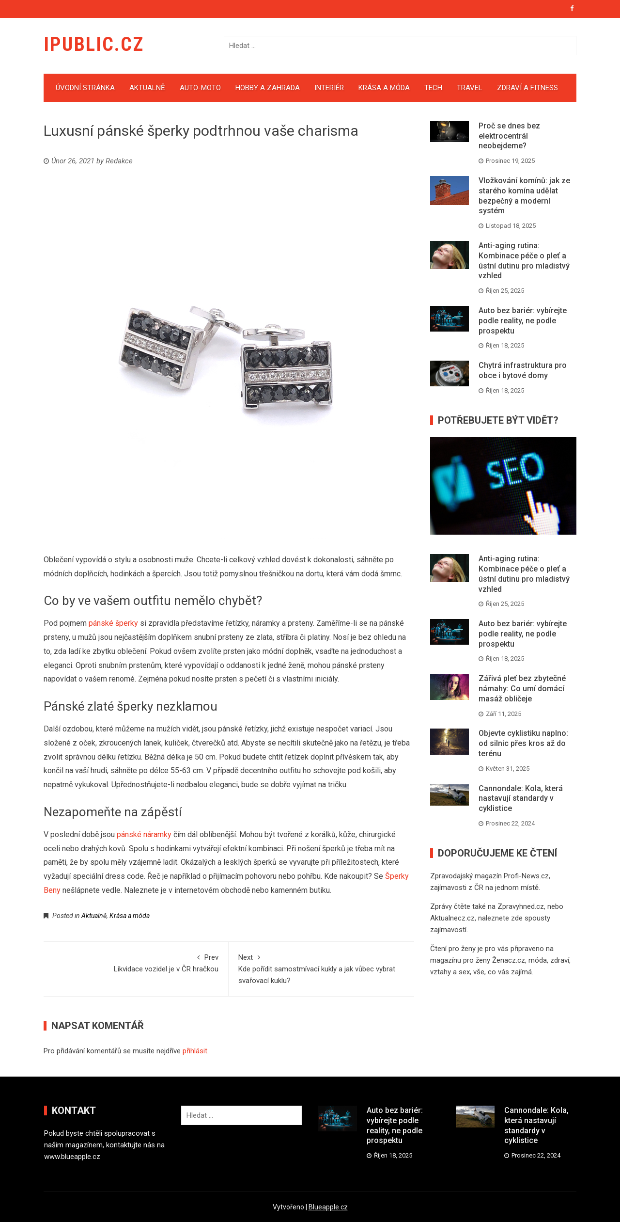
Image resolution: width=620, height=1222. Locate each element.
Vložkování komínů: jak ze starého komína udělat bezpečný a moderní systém (524, 195)
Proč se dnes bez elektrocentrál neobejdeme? (509, 136)
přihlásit (195, 1051)
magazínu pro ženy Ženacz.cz (477, 960)
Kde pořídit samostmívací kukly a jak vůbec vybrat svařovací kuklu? (321, 968)
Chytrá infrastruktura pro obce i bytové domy (523, 370)
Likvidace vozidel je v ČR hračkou (135, 962)
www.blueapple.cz (72, 1156)
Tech (433, 87)
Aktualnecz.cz (452, 918)
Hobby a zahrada (267, 87)
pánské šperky (113, 623)
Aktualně (147, 87)
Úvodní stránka (85, 87)
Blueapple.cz (328, 1207)
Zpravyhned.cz (520, 906)
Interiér (329, 87)
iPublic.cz (94, 44)
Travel (469, 87)
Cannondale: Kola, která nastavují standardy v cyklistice (521, 798)
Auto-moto (200, 87)
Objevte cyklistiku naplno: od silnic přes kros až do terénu (523, 743)
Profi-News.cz (526, 876)
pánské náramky (144, 834)
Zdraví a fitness (527, 87)
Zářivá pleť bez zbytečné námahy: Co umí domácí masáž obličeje (522, 688)
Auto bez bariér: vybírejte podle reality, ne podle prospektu (523, 320)
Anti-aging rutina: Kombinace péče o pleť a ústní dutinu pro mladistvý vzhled (524, 260)
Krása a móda (384, 87)
